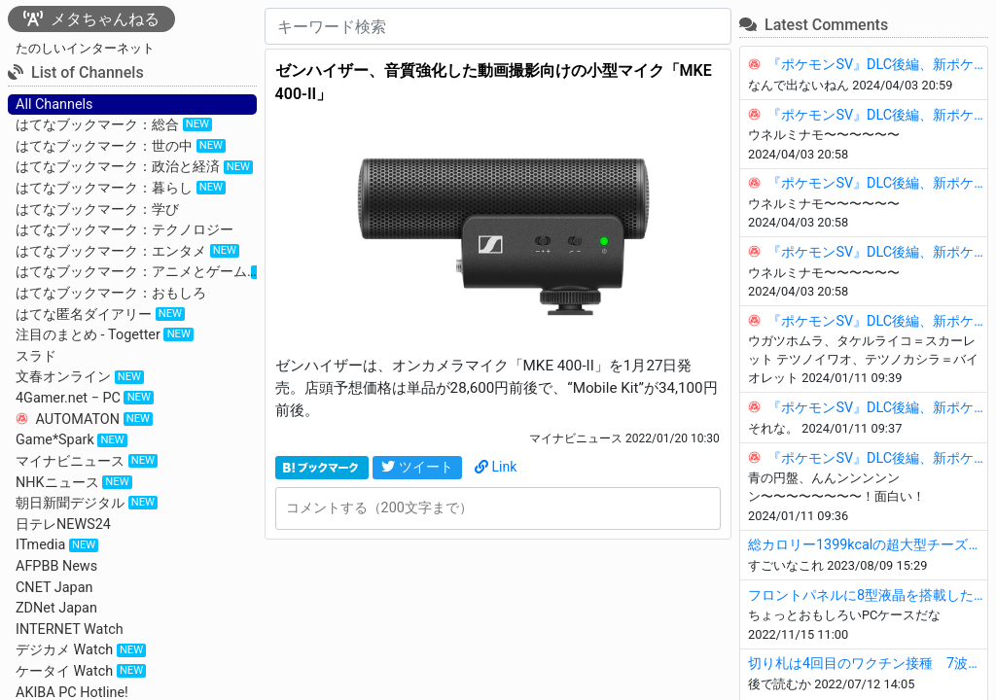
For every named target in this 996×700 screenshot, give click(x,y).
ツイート (417, 466)
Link (496, 466)
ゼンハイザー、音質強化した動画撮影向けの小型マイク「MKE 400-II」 (493, 82)
